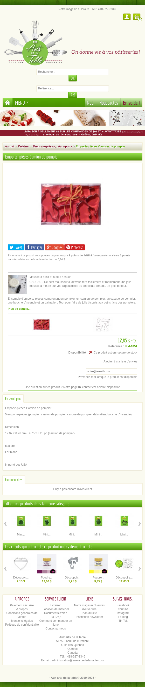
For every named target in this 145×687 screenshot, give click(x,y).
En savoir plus (13, 398)
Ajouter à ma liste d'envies (120, 361)
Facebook (123, 605)
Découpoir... (20, 577)
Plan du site (89, 613)
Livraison (56, 605)
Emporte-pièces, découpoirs (52, 146)
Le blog (123, 617)
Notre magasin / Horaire (73, 9)
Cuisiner (24, 146)
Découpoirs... (124, 577)
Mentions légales (22, 620)
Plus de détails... (19, 309)
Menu (22, 103)
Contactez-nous (56, 628)
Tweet (16, 247)
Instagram (123, 613)
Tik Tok (122, 620)
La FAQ (56, 617)
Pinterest (74, 247)
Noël (90, 103)
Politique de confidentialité (22, 624)
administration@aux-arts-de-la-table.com (78, 660)
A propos (22, 609)
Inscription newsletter (89, 617)
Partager (34, 247)
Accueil (9, 146)
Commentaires (13, 479)
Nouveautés (108, 103)
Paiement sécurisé (22, 605)
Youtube (123, 609)
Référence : (116, 346)
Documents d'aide (55, 613)
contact (84, 387)
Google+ (54, 247)
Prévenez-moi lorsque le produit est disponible (107, 377)
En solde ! (131, 103)
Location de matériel (56, 609)
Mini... (21, 534)
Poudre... (47, 577)
